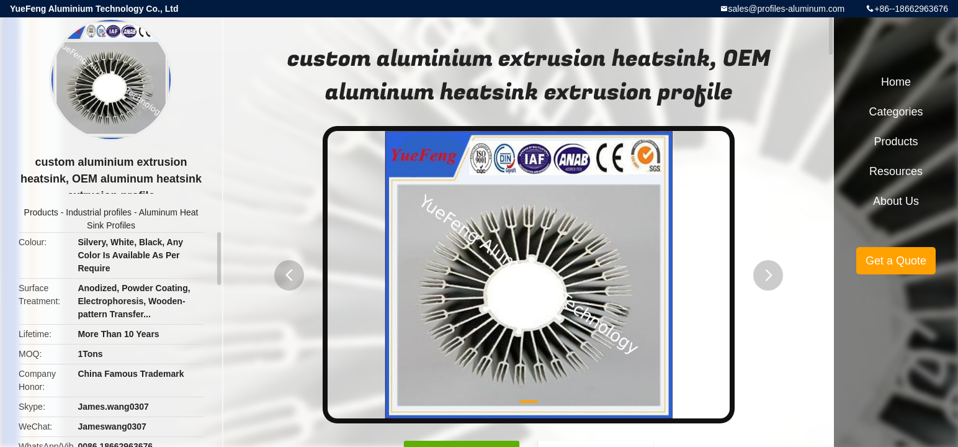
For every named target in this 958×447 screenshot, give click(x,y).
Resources (896, 171)
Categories (896, 112)
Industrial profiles (99, 212)
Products (41, 212)
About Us (896, 201)
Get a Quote (896, 261)
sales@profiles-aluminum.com (786, 9)
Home (896, 82)
